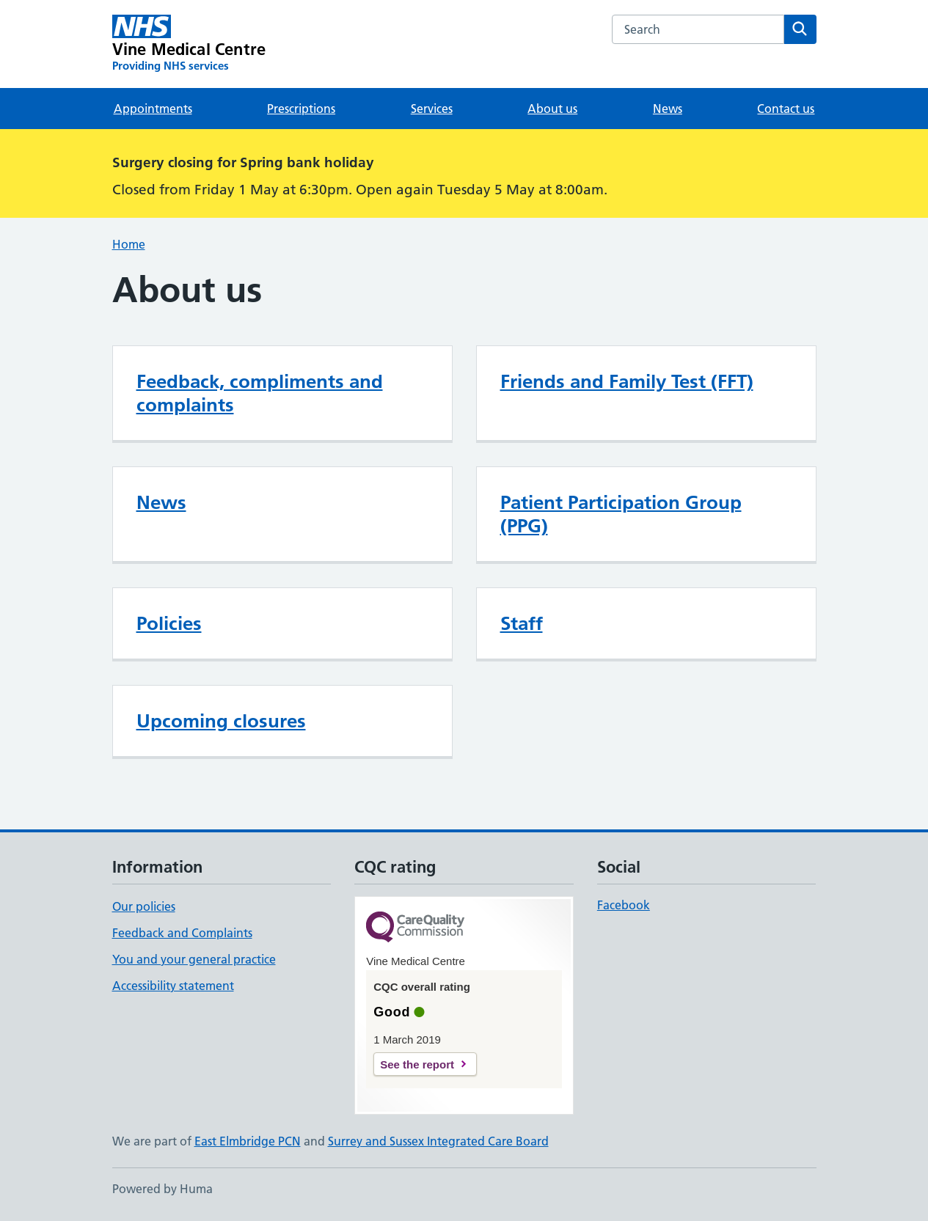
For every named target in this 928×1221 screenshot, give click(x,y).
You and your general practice (194, 959)
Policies (169, 623)
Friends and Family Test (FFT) (626, 381)
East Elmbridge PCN (247, 1141)
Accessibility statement (173, 985)
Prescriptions (301, 108)
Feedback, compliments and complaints (259, 393)
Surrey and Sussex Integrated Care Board (438, 1141)
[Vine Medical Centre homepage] (189, 44)
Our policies (143, 906)
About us (552, 108)
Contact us (785, 108)
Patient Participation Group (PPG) (621, 514)
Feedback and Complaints (182, 932)
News (667, 108)
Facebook (623, 905)
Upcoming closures (221, 721)
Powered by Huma (162, 1188)
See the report (417, 1064)
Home (128, 244)
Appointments (153, 108)
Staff (521, 623)
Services (432, 108)
